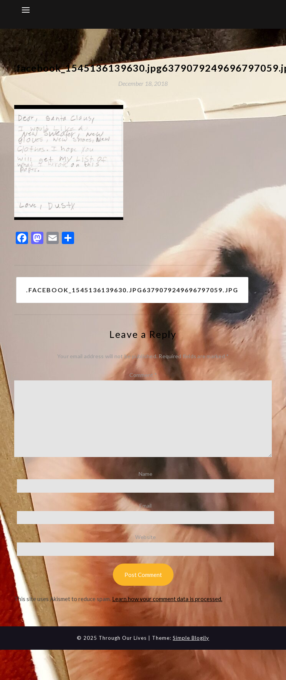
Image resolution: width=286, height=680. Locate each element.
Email (145, 505)
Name (145, 473)
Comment (143, 375)
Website (145, 537)
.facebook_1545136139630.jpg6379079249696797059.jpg (132, 289)
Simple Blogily (191, 638)
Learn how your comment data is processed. (167, 598)
